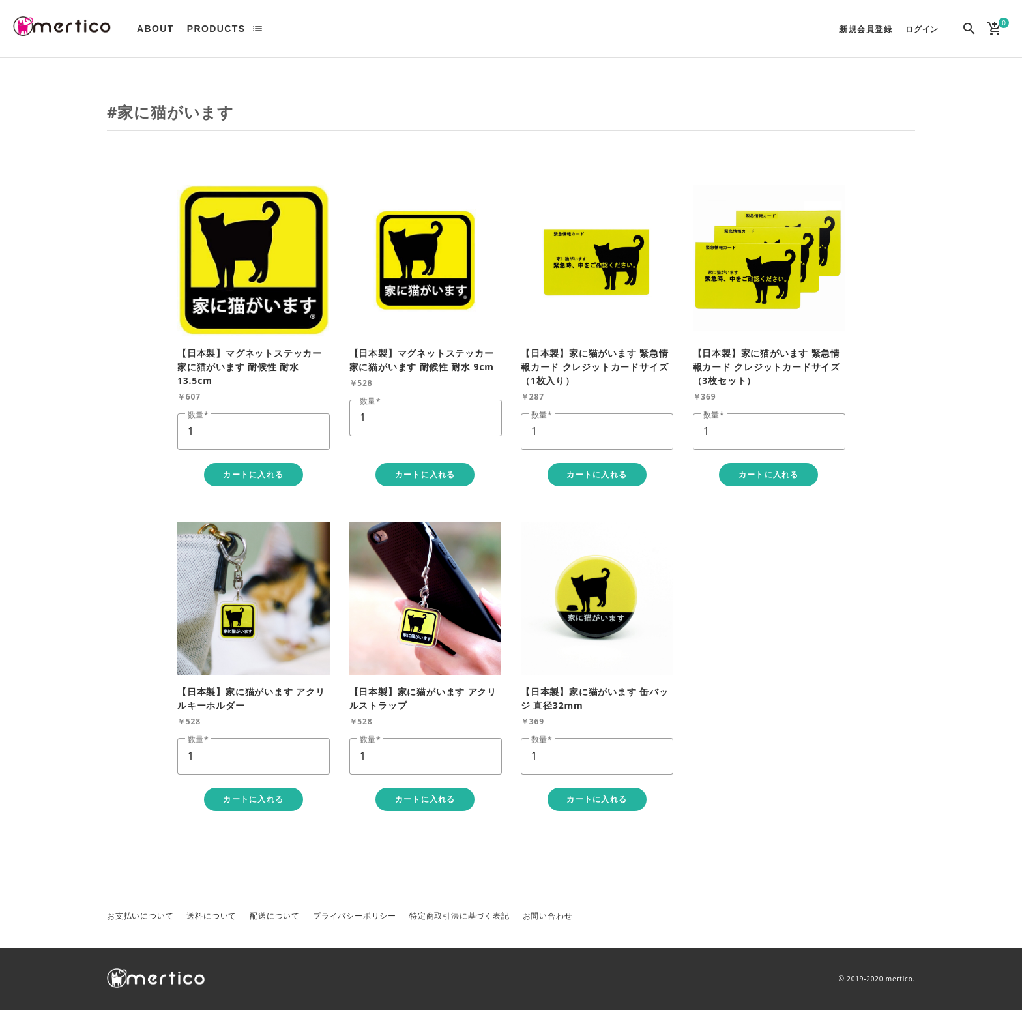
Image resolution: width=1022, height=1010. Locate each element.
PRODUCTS (216, 28)
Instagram (904, 916)
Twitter (841, 916)
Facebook (873, 916)
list (257, 29)
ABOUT (155, 28)
